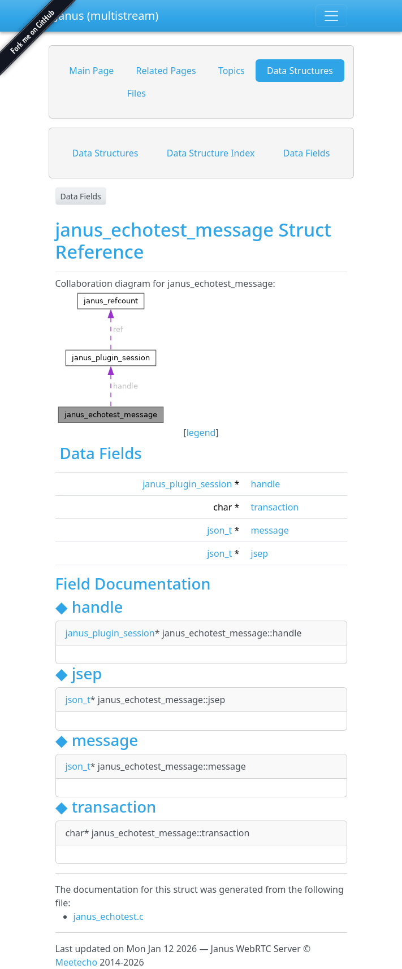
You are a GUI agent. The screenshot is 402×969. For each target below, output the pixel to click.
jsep (260, 553)
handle (265, 484)
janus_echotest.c (109, 916)
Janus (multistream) (107, 15)
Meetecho (76, 962)
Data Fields (80, 196)
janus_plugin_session (187, 484)
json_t (219, 530)
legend (201, 432)
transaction (275, 507)
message (270, 530)
